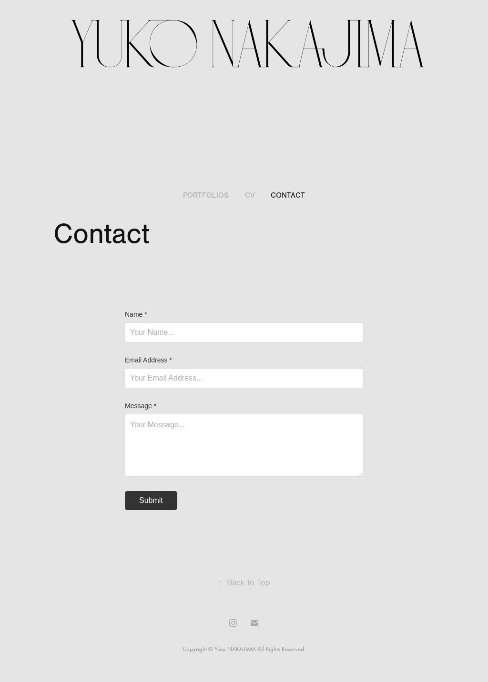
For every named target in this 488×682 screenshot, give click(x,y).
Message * (140, 405)
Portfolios (206, 195)
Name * (136, 314)
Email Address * (148, 360)
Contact (288, 195)
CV (249, 195)
